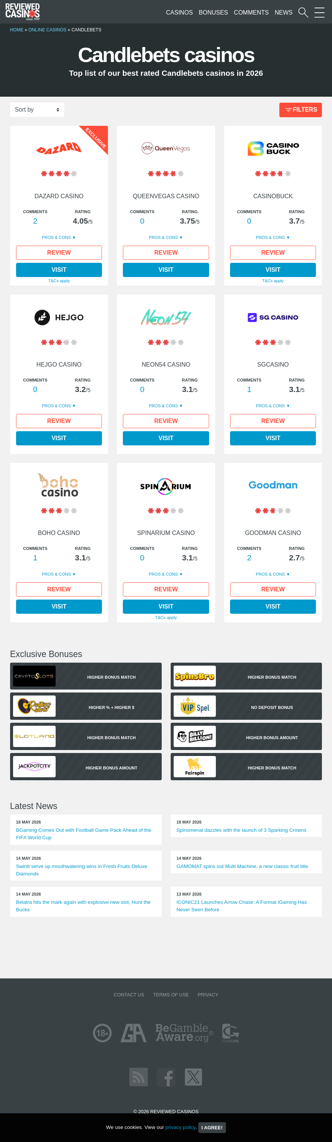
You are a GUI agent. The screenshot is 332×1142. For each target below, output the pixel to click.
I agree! (212, 1127)
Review (59, 252)
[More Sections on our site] (319, 12)
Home (17, 29)
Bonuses (213, 12)
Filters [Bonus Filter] (300, 110)
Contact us (129, 995)
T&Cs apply (59, 281)
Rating (83, 211)
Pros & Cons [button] (57, 237)
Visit (59, 270)
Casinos (179, 12)
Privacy (208, 995)
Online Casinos (47, 29)
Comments (251, 12)
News (283, 12)
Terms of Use (171, 995)
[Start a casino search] (303, 12)
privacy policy (180, 1127)
